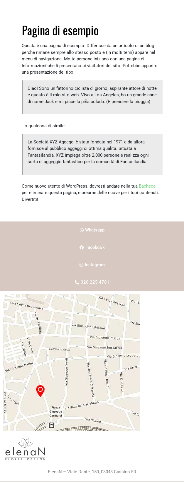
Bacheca (147, 186)
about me (86, 7)
